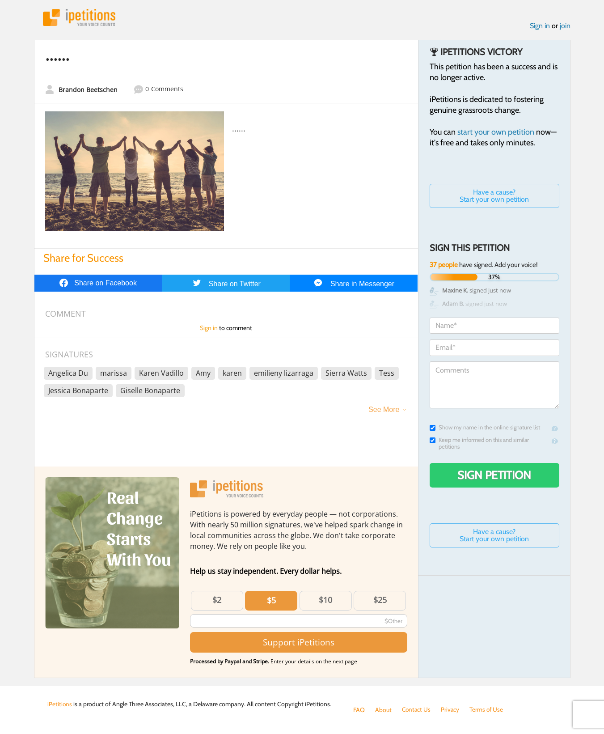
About (383, 710)
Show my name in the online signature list (485, 428)
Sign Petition (494, 476)
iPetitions (80, 17)
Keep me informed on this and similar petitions (479, 444)
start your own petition (495, 133)
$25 (380, 600)
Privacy (451, 710)
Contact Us (417, 710)
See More (383, 410)
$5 (271, 601)
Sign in (540, 26)
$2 (216, 600)
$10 (325, 600)
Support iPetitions (298, 643)
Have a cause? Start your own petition (494, 196)
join (565, 26)
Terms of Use (488, 710)
